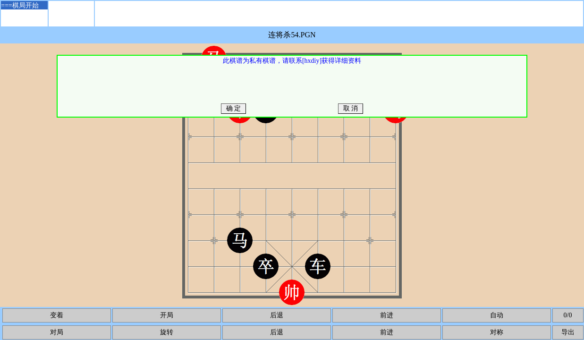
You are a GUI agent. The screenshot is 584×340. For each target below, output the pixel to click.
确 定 (233, 108)
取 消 (350, 108)
